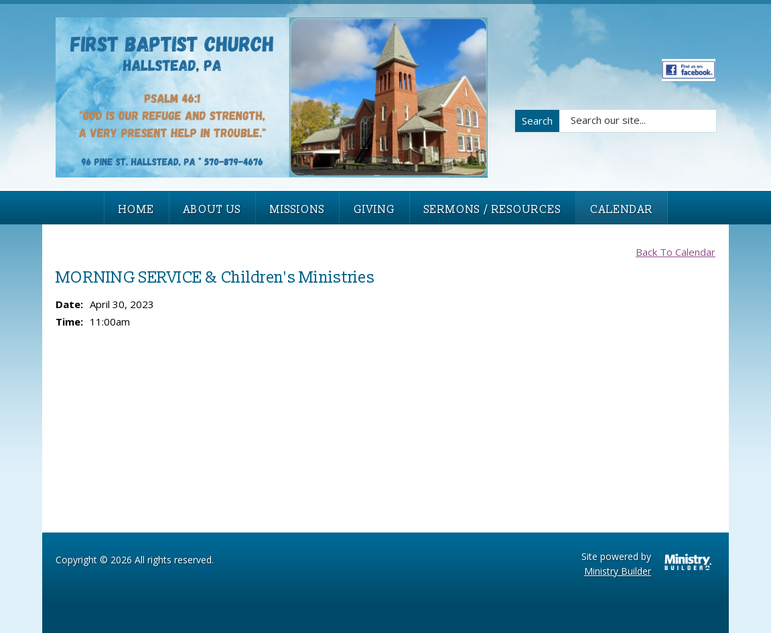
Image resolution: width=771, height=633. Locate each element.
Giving (374, 209)
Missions (297, 209)
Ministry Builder (617, 571)
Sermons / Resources (492, 209)
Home (137, 209)
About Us (212, 209)
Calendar (621, 209)
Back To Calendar (675, 252)
